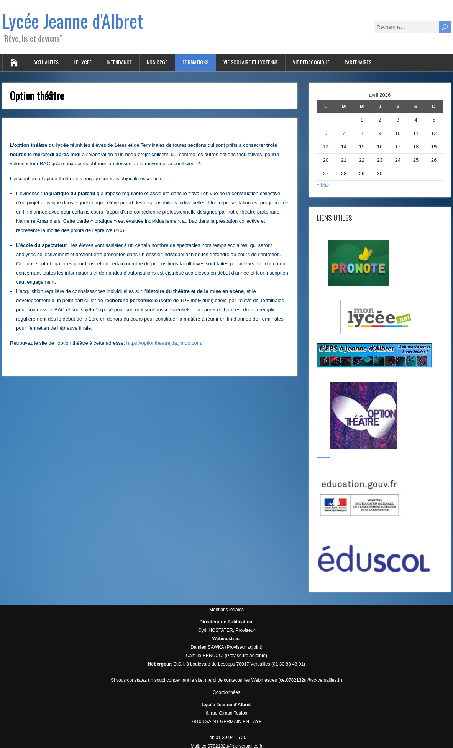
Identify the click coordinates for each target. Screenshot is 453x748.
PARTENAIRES (358, 62)
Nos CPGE (157, 62)
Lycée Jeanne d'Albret (72, 20)
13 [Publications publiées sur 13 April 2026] (325, 147)
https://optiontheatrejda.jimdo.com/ (164, 343)
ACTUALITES (46, 62)
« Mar (323, 185)
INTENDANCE (119, 62)
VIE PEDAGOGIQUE (311, 62)
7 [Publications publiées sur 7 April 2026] (343, 133)
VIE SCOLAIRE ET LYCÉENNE (250, 62)
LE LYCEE (83, 62)
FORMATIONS (195, 62)
